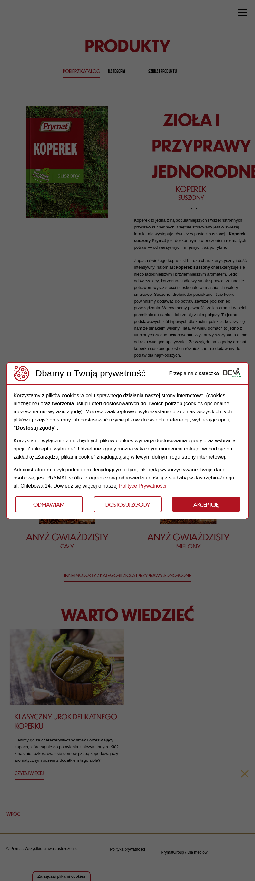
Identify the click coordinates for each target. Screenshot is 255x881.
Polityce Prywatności (142, 486)
